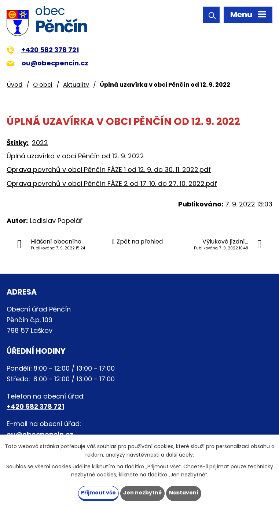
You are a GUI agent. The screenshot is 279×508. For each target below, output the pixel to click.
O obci (42, 84)
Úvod (14, 84)
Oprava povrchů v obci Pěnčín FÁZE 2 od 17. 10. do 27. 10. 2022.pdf (112, 183)
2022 (40, 142)
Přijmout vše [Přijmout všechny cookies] (98, 492)
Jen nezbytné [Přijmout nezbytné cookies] (142, 492)
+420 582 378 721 (43, 49)
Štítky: (18, 142)
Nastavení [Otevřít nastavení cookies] (183, 492)
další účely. (180, 454)
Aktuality (76, 84)
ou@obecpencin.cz (47, 63)
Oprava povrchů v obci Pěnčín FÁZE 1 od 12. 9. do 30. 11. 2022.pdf (109, 169)
